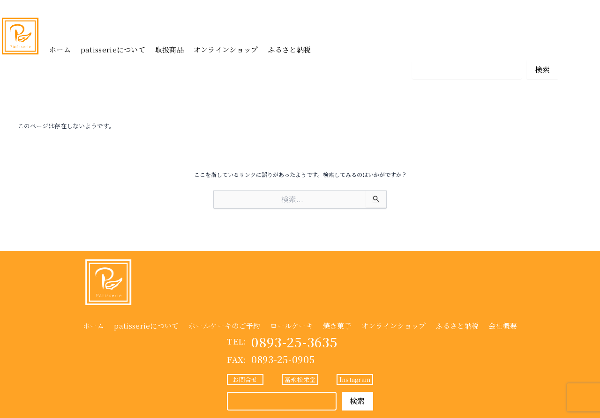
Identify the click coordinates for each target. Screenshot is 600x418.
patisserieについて (113, 49)
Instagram (539, 48)
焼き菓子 (337, 325)
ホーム (60, 49)
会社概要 (502, 325)
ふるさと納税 (289, 49)
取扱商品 (169, 49)
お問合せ (430, 48)
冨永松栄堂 (484, 48)
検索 (542, 69)
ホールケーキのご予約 (224, 325)
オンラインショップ (226, 49)
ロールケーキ (291, 325)
